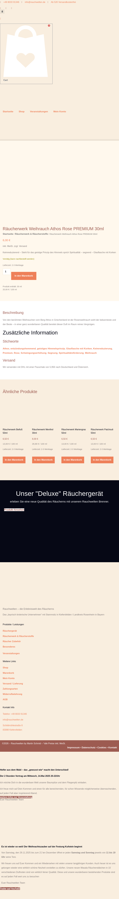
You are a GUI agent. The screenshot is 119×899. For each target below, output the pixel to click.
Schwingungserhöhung (33, 361)
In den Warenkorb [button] (14, 468)
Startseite (8, 111)
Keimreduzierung (102, 356)
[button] (2, 11)
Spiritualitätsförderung (71, 361)
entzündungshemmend (23, 356)
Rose (17, 361)
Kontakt (112, 755)
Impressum (73, 755)
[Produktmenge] (7, 279)
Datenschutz (88, 755)
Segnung (53, 361)
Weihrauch (91, 361)
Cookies (101, 755)
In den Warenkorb (24, 284)
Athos (6, 356)
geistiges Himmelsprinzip (51, 356)
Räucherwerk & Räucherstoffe (31, 242)
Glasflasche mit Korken (79, 356)
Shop (22, 111)
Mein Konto (59, 111)
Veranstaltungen (39, 111)
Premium (8, 361)
